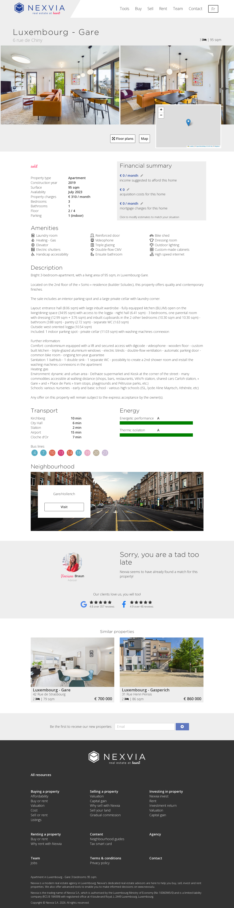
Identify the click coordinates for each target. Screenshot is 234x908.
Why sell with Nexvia (105, 805)
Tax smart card (101, 843)
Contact (195, 8)
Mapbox (217, 146)
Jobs (34, 863)
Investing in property (166, 791)
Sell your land (100, 810)
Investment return (163, 805)
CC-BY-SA (209, 146)
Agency (155, 834)
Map (144, 138)
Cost (34, 810)
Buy (138, 8)
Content (96, 834)
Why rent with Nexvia (46, 843)
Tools (124, 8)
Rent (163, 8)
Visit (64, 507)
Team (178, 8)
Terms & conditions (105, 858)
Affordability (39, 796)
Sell (150, 8)
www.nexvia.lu (146, 886)
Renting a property (46, 834)
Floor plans (122, 138)
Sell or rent (39, 815)
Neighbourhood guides (107, 839)
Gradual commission (105, 815)
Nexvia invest (158, 796)
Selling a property (104, 791)
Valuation (37, 805)
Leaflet (190, 146)
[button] (188, 122)
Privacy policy (100, 863)
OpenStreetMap (201, 146)
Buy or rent (39, 801)
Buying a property (45, 791)
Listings (36, 820)
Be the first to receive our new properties (81, 726)
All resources (41, 775)
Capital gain (98, 801)
